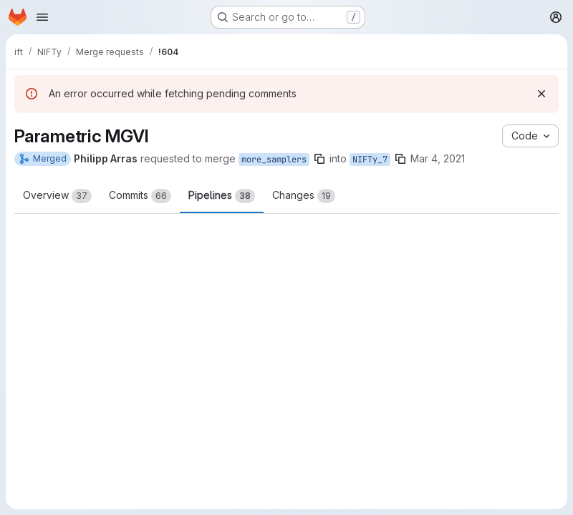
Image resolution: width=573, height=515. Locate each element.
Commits (140, 196)
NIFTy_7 (369, 159)
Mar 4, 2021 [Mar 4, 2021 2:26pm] (437, 158)
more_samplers (274, 159)
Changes (303, 196)
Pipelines (221, 196)
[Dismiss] (541, 93)
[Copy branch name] (319, 158)
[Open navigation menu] (42, 17)
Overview (57, 196)
